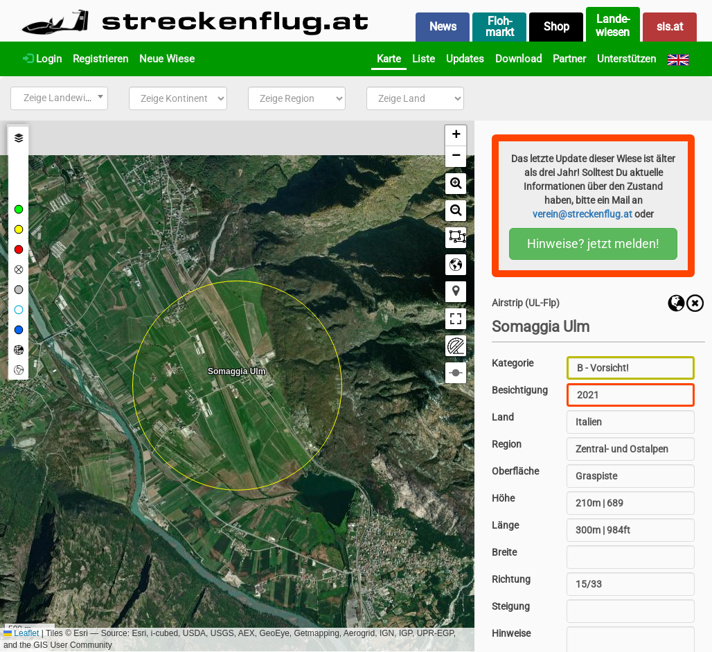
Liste (423, 59)
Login (42, 59)
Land (503, 417)
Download (518, 59)
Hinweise (511, 633)
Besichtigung (520, 390)
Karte (389, 59)
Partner (569, 59)
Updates (465, 59)
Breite (504, 552)
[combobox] (59, 98)
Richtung (511, 579)
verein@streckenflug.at (582, 214)
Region (507, 444)
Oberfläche (515, 471)
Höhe (503, 498)
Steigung (511, 606)
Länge (505, 525)
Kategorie (512, 363)
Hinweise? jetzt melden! (593, 243)
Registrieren (100, 59)
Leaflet (21, 633)
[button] (455, 135)
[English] (678, 59)
